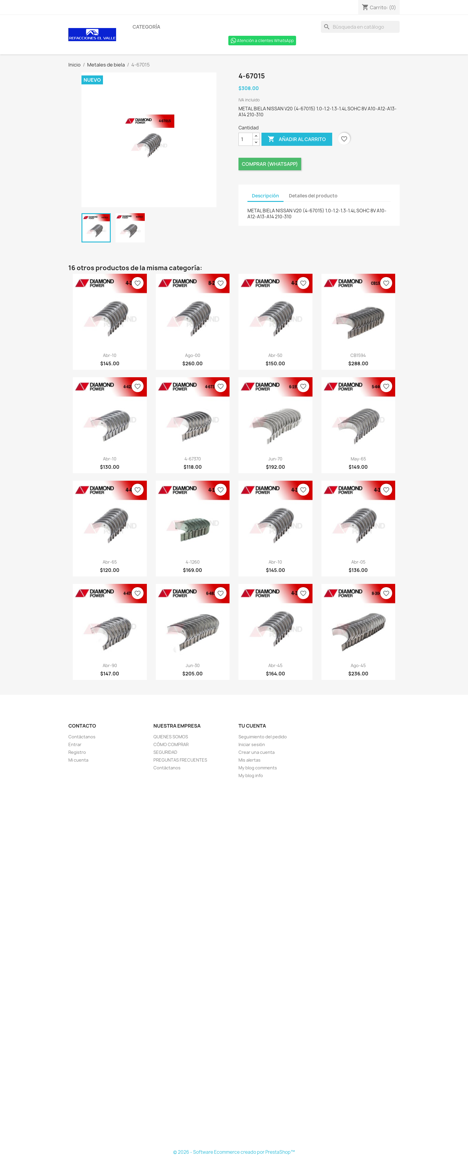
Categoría (146, 27)
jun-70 (275, 459)
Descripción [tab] (265, 196)
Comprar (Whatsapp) (270, 164)
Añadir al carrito (297, 139)
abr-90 (110, 665)
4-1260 (193, 562)
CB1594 (358, 355)
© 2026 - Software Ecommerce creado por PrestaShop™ (234, 1152)
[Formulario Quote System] (234, 964)
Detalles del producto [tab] (313, 196)
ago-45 (358, 665)
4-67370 (192, 459)
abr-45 (275, 665)
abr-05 (358, 562)
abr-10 (109, 355)
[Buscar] (360, 27)
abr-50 (275, 355)
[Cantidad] (245, 139)
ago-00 (192, 355)
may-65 (358, 459)
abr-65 (110, 562)
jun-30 (193, 665)
